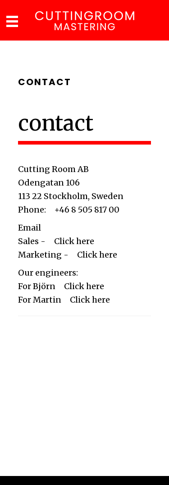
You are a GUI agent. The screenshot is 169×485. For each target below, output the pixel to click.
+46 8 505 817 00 (87, 209)
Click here (74, 241)
